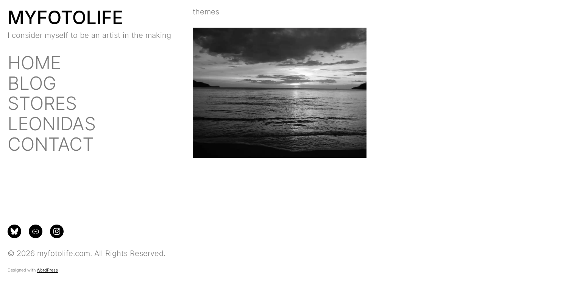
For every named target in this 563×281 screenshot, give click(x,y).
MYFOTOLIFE (65, 17)
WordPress (47, 270)
